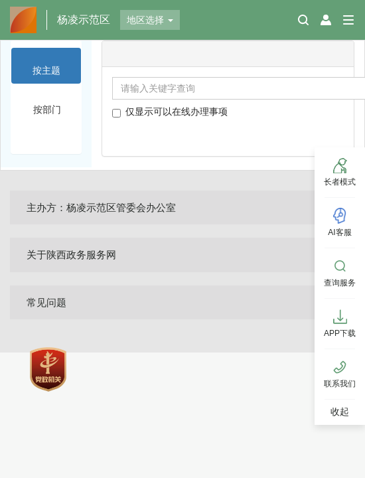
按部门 (47, 109)
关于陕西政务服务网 (71, 254)
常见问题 (46, 302)
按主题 (46, 70)
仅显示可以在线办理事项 (170, 112)
